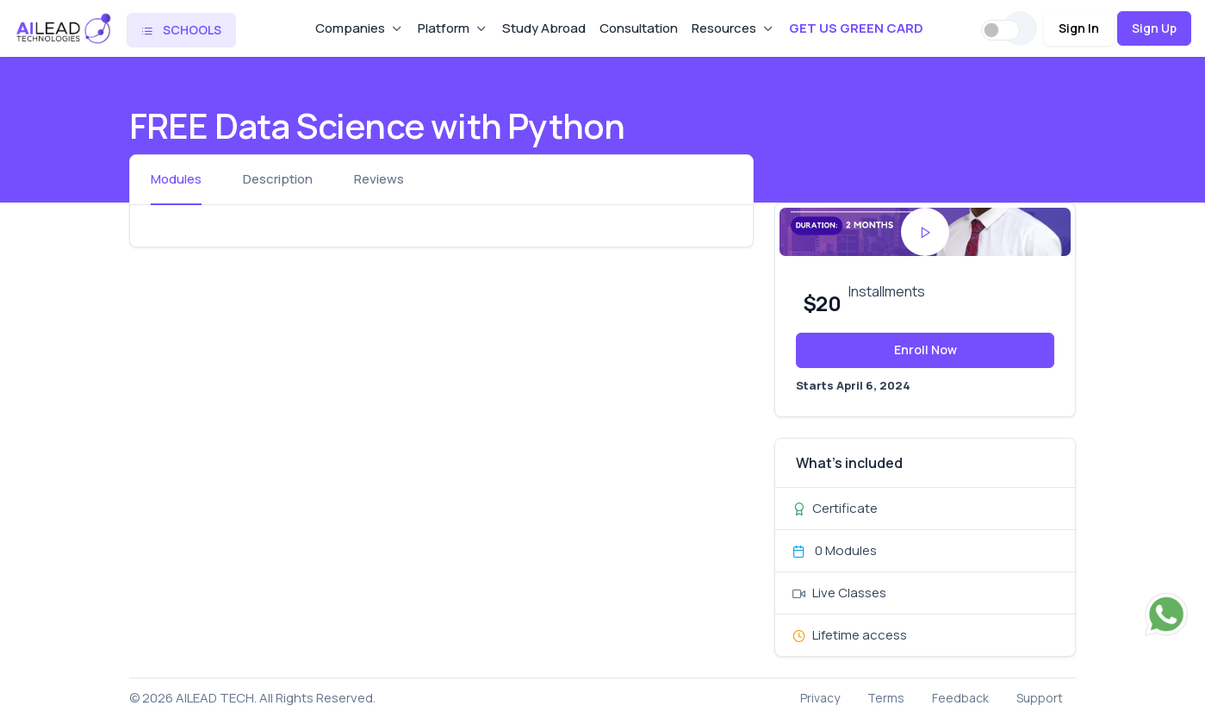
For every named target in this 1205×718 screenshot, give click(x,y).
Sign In (1079, 28)
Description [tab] (278, 179)
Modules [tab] (176, 179)
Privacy (820, 698)
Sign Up (1154, 28)
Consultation (638, 28)
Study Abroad (544, 28)
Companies (350, 28)
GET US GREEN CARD (856, 28)
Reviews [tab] (379, 179)
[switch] (1000, 30)
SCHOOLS (181, 30)
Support (1039, 698)
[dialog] (1172, 683)
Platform (443, 28)
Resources (724, 28)
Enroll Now (925, 349)
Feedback (960, 698)
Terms (885, 698)
